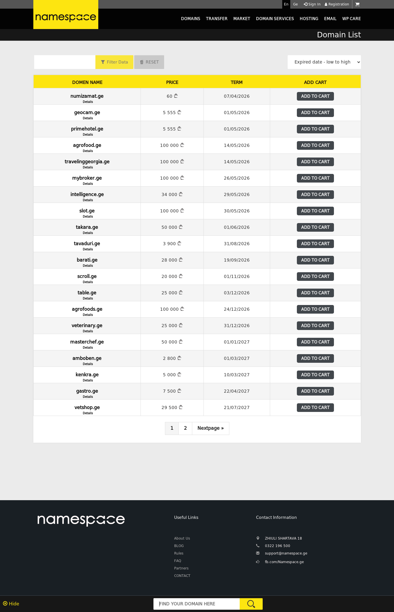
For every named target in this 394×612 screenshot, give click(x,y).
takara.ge (87, 229)
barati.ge (87, 261)
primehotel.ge (87, 130)
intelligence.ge (87, 196)
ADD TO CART (315, 96)
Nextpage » (210, 428)
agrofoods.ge (87, 310)
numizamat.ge (86, 97)
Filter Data (117, 62)
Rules (178, 553)
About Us (182, 538)
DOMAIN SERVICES (275, 18)
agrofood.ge (87, 147)
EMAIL (330, 18)
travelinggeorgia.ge (87, 163)
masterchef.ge (87, 343)
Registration (336, 4)
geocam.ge (87, 114)
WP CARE (351, 18)
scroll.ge (87, 278)
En (286, 4)
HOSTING (309, 18)
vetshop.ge (87, 409)
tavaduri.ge (87, 245)
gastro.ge (87, 392)
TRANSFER (217, 18)
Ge (295, 4)
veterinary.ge (87, 327)
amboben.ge (86, 360)
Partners (181, 568)
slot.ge (87, 212)
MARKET (241, 18)
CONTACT (182, 576)
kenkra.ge (87, 376)
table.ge (87, 294)
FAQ (177, 561)
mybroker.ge (87, 179)
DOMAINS (190, 18)
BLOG (179, 546)
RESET (152, 62)
